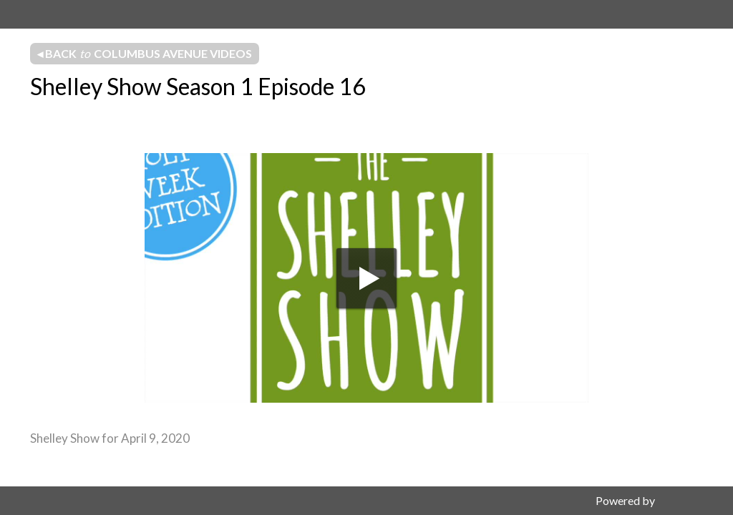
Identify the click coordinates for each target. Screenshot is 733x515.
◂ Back (144, 53)
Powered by (625, 500)
